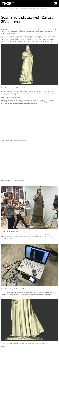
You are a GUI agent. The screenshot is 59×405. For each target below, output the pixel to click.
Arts (17, 8)
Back (2, 346)
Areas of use (10, 8)
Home (3, 8)
